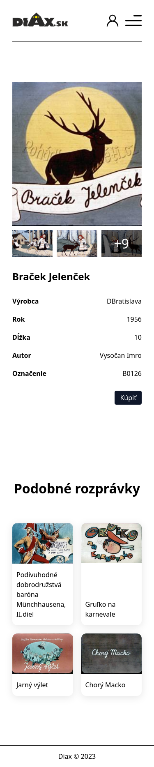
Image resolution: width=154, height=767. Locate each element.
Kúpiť (128, 397)
